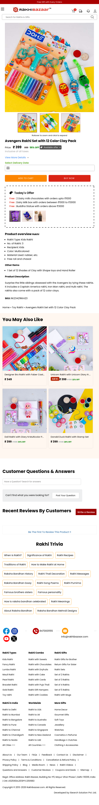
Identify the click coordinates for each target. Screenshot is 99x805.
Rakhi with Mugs (63, 694)
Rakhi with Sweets (38, 659)
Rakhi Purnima (72, 583)
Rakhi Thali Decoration (51, 573)
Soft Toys (59, 719)
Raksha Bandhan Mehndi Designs (57, 610)
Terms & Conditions (31, 759)
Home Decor (61, 709)
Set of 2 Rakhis (62, 674)
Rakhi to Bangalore (12, 719)
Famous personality (49, 592)
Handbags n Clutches (66, 740)
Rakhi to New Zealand (40, 734)
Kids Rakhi (8, 659)
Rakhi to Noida (10, 740)
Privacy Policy (10, 759)
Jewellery (59, 724)
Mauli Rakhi (8, 674)
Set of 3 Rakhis (62, 679)
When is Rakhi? (13, 555)
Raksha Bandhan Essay (18, 583)
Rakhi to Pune (9, 724)
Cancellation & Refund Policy (61, 759)
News (52, 764)
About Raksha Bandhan (18, 610)
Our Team (22, 754)
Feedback (47, 754)
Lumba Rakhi (9, 669)
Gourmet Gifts (62, 714)
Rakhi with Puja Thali (39, 684)
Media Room (38, 764)
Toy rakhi (7, 694)
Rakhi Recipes (65, 555)
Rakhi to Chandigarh (13, 734)
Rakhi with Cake (37, 674)
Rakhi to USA (35, 709)
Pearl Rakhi (8, 679)
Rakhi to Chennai (11, 729)
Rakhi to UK (34, 714)
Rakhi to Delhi (9, 709)
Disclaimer (78, 754)
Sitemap (84, 769)
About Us (7, 754)
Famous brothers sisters (18, 592)
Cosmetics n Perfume (66, 734)
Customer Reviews (41, 769)
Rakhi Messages (79, 573)
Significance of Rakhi (39, 555)
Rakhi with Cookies (38, 694)
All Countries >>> (37, 745)
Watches (59, 729)
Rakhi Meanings (60, 601)
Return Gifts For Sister (65, 664)
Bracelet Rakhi (10, 684)
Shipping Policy (10, 764)
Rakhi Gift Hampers (38, 689)
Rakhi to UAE (35, 740)
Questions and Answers (15, 769)
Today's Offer (24, 193)
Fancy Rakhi (9, 664)
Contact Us (62, 754)
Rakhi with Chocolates (40, 664)
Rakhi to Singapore (38, 729)
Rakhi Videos (66, 764)
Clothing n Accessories (66, 745)
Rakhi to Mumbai (11, 714)
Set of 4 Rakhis (62, 684)
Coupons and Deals (65, 769)
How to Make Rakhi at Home (47, 564)
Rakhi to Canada (37, 724)
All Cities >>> (9, 745)
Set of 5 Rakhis (62, 689)
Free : (12, 198)
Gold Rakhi (8, 689)
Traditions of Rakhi (15, 564)
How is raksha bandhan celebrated (25, 601)
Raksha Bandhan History (18, 573)
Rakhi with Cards (37, 679)
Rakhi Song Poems (48, 583)
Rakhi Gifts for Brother (66, 659)
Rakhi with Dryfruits (38, 669)
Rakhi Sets (60, 669)
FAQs (34, 754)
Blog (25, 764)
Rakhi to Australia (38, 719)
